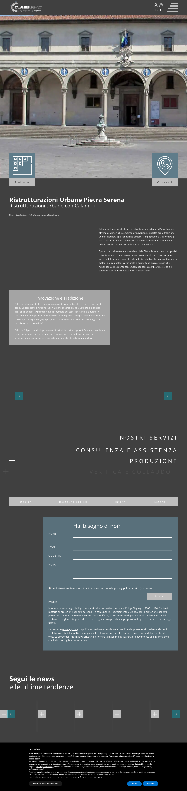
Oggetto (110, 557)
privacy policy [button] (107, 753)
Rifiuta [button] (134, 784)
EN (161, 9)
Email (110, 548)
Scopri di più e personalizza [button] (45, 784)
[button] (19, 396)
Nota (110, 571)
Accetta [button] (150, 784)
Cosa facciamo (21, 215)
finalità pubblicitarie (44, 767)
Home (11, 215)
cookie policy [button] (34, 759)
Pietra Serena (151, 251)
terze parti (70, 761)
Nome (110, 535)
